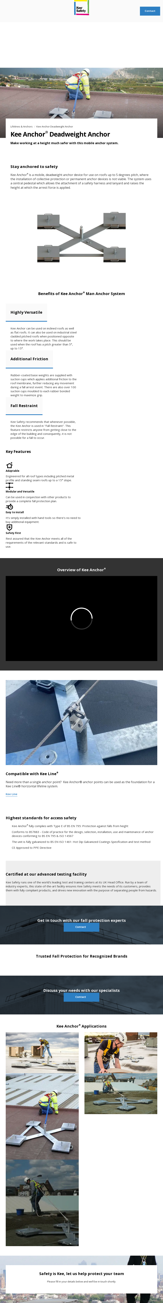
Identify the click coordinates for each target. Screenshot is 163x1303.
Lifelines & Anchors (21, 126)
